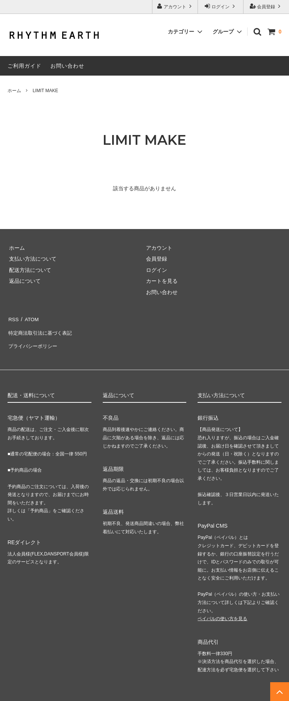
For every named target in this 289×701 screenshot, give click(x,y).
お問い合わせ (67, 66)
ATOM (30, 318)
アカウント (175, 6)
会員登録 (266, 6)
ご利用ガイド (24, 66)
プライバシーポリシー (34, 340)
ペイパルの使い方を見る (222, 611)
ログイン (220, 6)
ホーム (14, 90)
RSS (13, 318)
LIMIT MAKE (45, 90)
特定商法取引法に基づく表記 (42, 329)
